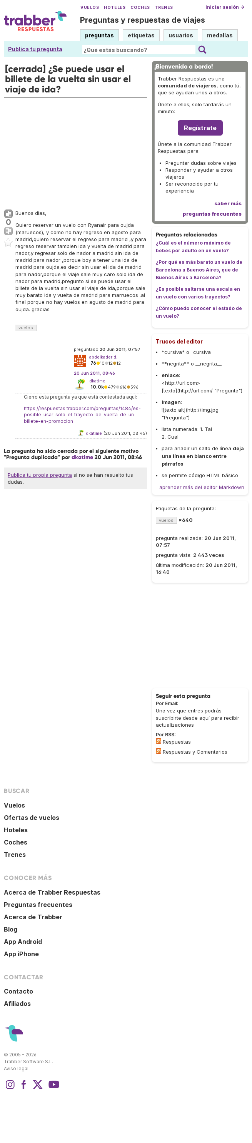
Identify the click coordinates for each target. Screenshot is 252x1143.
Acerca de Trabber (33, 917)
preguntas (99, 35)
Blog (10, 929)
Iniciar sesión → (224, 7)
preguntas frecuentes (212, 214)
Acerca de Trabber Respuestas (52, 892)
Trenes (164, 7)
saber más (228, 203)
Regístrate (200, 128)
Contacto (18, 991)
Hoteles (114, 7)
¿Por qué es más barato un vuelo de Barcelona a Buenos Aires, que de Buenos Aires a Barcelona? (199, 269)
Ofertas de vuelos (31, 817)
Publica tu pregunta (35, 49)
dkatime (97, 381)
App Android (23, 941)
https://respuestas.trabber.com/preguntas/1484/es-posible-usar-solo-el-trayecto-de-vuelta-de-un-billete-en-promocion (82, 415)
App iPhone (21, 954)
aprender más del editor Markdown (201, 487)
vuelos (25, 327)
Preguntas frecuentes (38, 904)
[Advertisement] (75, 152)
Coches (140, 7)
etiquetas (141, 35)
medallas (220, 35)
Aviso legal (16, 1068)
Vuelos (89, 7)
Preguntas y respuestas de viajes (142, 20)
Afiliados (17, 1003)
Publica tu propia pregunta (40, 475)
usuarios (181, 35)
